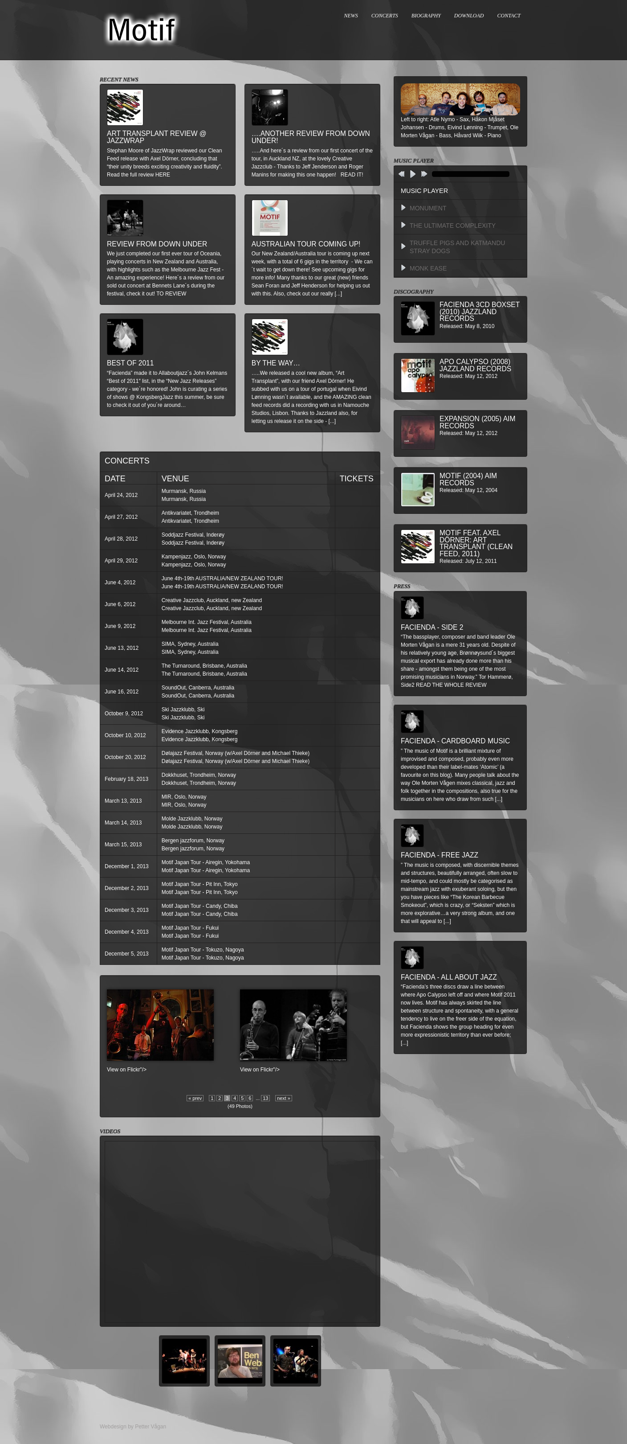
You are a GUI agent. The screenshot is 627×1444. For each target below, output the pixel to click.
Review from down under (157, 244)
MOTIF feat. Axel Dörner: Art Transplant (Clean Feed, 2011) (476, 543)
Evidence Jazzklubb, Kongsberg (200, 731)
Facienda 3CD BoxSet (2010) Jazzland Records (480, 311)
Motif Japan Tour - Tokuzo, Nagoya (203, 950)
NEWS (351, 15)
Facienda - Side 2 (432, 627)
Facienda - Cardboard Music (455, 741)
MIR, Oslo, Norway (184, 797)
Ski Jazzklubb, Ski (183, 709)
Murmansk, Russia (184, 491)
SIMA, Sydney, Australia (190, 644)
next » (283, 1098)
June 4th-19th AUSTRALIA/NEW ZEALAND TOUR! (222, 578)
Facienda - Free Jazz (439, 855)
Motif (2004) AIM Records (468, 479)
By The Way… (276, 363)
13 (265, 1098)
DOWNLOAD (469, 15)
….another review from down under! (311, 137)
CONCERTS (384, 15)
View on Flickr (123, 1070)
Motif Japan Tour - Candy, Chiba (200, 906)
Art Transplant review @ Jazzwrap (157, 137)
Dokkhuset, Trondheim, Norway (199, 775)
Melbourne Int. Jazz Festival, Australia (207, 622)
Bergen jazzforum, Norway (193, 840)
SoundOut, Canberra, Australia (198, 688)
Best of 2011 (130, 363)
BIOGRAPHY (426, 15)
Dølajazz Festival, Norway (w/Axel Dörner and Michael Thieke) (236, 753)
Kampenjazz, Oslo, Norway (194, 557)
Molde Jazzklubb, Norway (192, 819)
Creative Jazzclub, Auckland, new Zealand (212, 600)
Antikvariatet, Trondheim (190, 513)
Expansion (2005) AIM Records (477, 422)
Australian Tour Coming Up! (306, 244)
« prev (195, 1098)
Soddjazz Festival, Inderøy (193, 535)
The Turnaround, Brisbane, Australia (204, 666)
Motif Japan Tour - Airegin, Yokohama (206, 862)
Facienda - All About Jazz (449, 977)
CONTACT (509, 15)
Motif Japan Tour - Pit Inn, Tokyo (200, 884)
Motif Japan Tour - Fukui (190, 928)
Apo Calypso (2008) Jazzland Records (475, 365)
